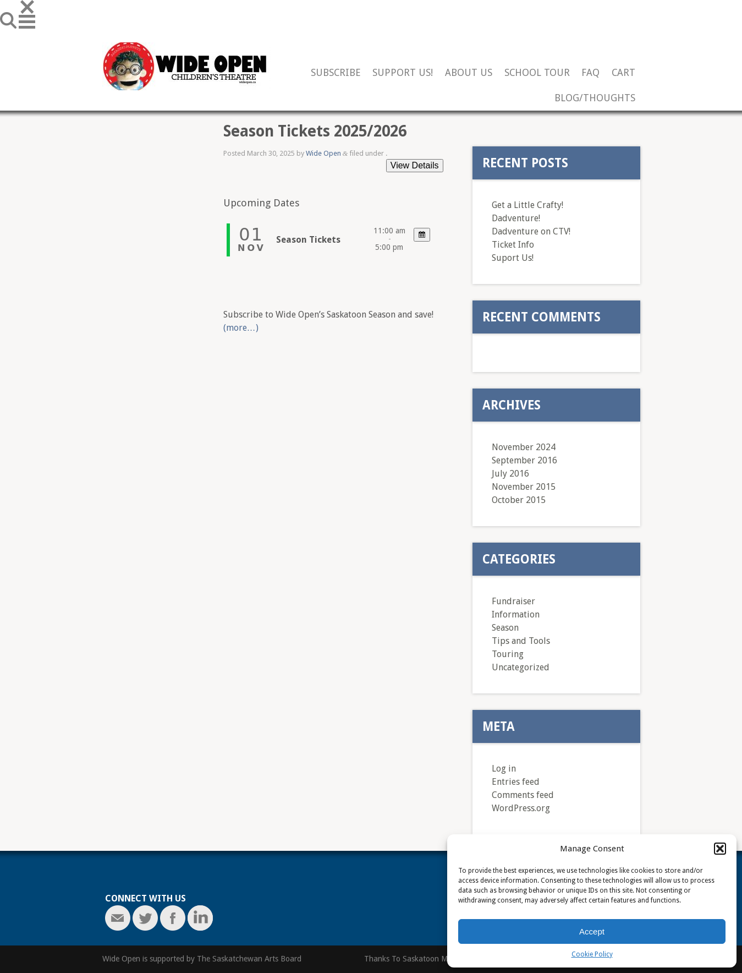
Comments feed (523, 795)
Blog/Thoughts (594, 98)
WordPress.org (521, 808)
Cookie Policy (592, 954)
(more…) (241, 327)
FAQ (590, 73)
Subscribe (336, 73)
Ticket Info (513, 244)
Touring (508, 654)
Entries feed (516, 782)
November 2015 (524, 487)
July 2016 (510, 473)
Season (505, 627)
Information (516, 614)
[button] (719, 848)
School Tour (537, 73)
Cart (623, 73)
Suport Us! (513, 258)
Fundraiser (513, 601)
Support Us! (402, 73)
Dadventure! (516, 218)
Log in (504, 768)
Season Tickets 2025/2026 (314, 131)
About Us (468, 73)
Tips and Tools (521, 641)
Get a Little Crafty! (527, 205)
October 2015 (519, 500)
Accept (591, 931)
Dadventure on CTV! (531, 231)
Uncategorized (520, 667)
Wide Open (323, 153)
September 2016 (524, 460)
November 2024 (524, 447)
